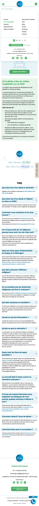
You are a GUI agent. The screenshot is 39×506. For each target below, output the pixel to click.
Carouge (21, 224)
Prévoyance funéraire (28, 19)
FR (14, 40)
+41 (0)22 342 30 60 (16, 45)
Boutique (25, 29)
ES (19, 40)
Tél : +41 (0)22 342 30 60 (19, 49)
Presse (24, 26)
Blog (23, 24)
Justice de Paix (29, 433)
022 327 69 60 (6, 435)
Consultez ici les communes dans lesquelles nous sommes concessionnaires (17, 409)
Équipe (24, 31)
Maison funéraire (9, 29)
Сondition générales (12, 500)
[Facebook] (13, 58)
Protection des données (25, 500)
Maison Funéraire (7, 360)
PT (25, 40)
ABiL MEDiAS (22, 503)
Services (6, 24)
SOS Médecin (28, 191)
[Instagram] (17, 58)
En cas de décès (9, 22)
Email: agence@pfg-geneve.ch (19, 51)
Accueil (6, 19)
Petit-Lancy (31, 224)
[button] (19, 188)
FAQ (23, 22)
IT (22, 40)
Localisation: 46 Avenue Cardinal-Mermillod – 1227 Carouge (19, 53)
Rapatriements (8, 26)
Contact (24, 34)
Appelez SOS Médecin (19, 71)
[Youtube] (21, 58)
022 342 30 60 (25, 218)
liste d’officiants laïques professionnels (24, 293)
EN (17, 40)
